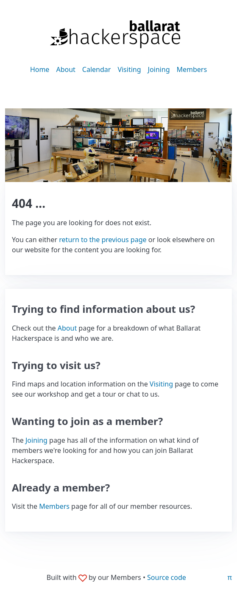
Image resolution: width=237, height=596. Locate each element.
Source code (166, 577)
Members (191, 69)
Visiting (129, 69)
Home (40, 69)
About (65, 69)
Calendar (96, 69)
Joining (159, 69)
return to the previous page (102, 239)
